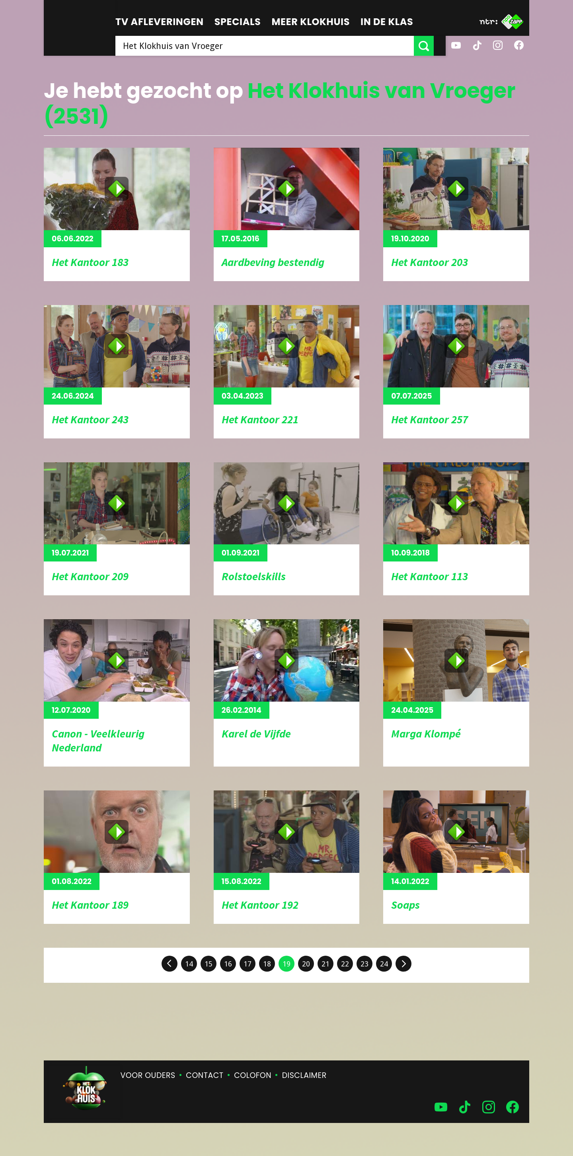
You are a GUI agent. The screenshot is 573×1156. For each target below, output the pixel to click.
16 (228, 964)
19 (286, 964)
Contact (204, 1075)
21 (325, 964)
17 (247, 964)
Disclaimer (304, 1075)
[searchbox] (270, 46)
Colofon (252, 1075)
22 (345, 964)
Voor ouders (148, 1075)
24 (384, 964)
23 (364, 964)
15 (208, 964)
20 (306, 964)
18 (267, 964)
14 (189, 964)
